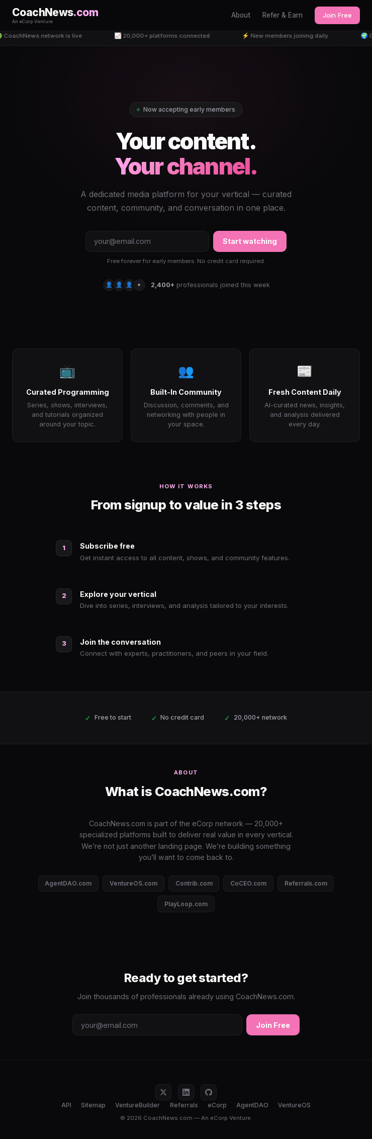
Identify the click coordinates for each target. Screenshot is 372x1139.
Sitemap (93, 1105)
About (240, 15)
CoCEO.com (248, 883)
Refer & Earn (282, 15)
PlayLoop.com (186, 904)
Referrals (184, 1105)
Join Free (337, 15)
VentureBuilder (137, 1105)
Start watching (250, 241)
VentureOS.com (133, 883)
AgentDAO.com (68, 883)
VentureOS (294, 1105)
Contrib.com (194, 883)
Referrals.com (306, 883)
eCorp (217, 1105)
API (66, 1105)
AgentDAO (252, 1105)
